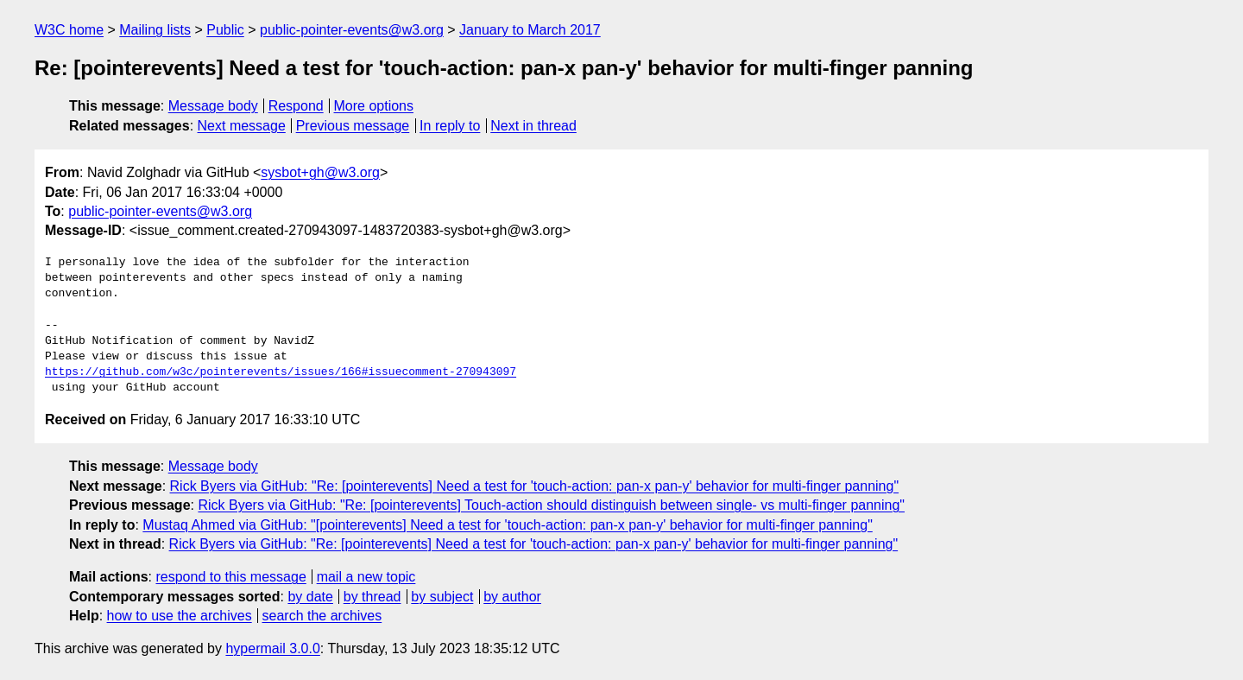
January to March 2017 (530, 29)
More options (374, 106)
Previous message (353, 125)
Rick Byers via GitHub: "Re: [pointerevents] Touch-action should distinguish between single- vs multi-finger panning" (551, 505)
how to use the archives (179, 615)
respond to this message (230, 576)
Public (225, 29)
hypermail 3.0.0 (272, 648)
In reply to (450, 125)
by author (512, 596)
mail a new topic (366, 576)
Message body (213, 106)
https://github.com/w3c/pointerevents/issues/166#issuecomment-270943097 (280, 372)
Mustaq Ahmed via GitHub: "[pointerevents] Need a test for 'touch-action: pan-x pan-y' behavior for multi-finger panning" (507, 525)
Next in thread (533, 125)
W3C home (69, 29)
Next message (242, 125)
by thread (372, 596)
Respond (296, 106)
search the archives (322, 615)
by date (309, 596)
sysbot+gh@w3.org (320, 172)
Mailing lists (155, 29)
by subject (442, 596)
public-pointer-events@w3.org (352, 29)
